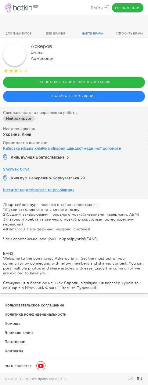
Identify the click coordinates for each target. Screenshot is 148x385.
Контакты (14, 351)
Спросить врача (129, 33)
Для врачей (55, 33)
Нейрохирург (19, 118)
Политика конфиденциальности (36, 314)
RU (139, 379)
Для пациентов (18, 33)
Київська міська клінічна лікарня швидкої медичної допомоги (62, 148)
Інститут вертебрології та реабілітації (38, 190)
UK (131, 379)
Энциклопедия (19, 333)
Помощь (12, 323)
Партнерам (15, 342)
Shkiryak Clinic (16, 169)
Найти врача (92, 33)
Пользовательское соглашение (34, 305)
